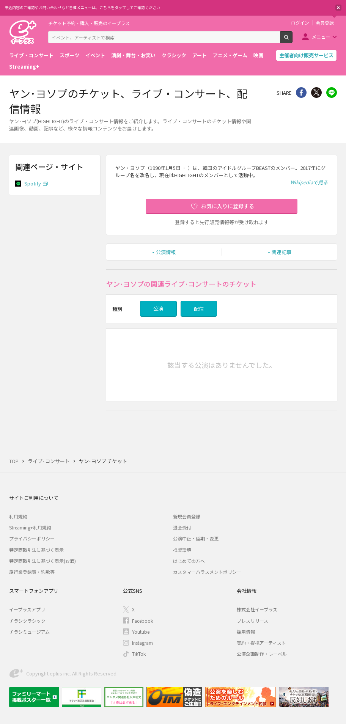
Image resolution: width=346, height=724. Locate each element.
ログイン (300, 22)
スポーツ (69, 55)
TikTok (139, 653)
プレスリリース (252, 620)
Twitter (316, 92)
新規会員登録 (186, 516)
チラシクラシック (27, 620)
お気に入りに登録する (227, 206)
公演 (158, 308)
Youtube (140, 631)
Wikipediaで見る (309, 182)
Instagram (142, 642)
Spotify (32, 183)
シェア (301, 92)
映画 (258, 55)
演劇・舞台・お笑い (133, 55)
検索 (292, 40)
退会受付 (182, 527)
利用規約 (18, 516)
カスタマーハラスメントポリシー (207, 572)
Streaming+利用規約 (30, 527)
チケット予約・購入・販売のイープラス (89, 23)
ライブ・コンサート (31, 55)
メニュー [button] (321, 36)
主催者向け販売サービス (306, 55)
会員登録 (325, 22)
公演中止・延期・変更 (196, 538)
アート (199, 55)
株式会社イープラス (257, 609)
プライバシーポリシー (32, 538)
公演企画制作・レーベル (262, 653)
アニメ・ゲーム (230, 55)
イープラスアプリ (27, 609)
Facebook (142, 620)
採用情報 (246, 631)
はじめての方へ (189, 561)
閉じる (338, 8)
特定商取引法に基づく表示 (36, 550)
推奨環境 (182, 550)
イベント (95, 55)
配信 (199, 308)
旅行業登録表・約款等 (32, 572)
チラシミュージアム (29, 631)
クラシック (174, 55)
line (331, 92)
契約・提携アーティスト (261, 642)
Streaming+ (24, 66)
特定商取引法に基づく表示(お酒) (42, 561)
